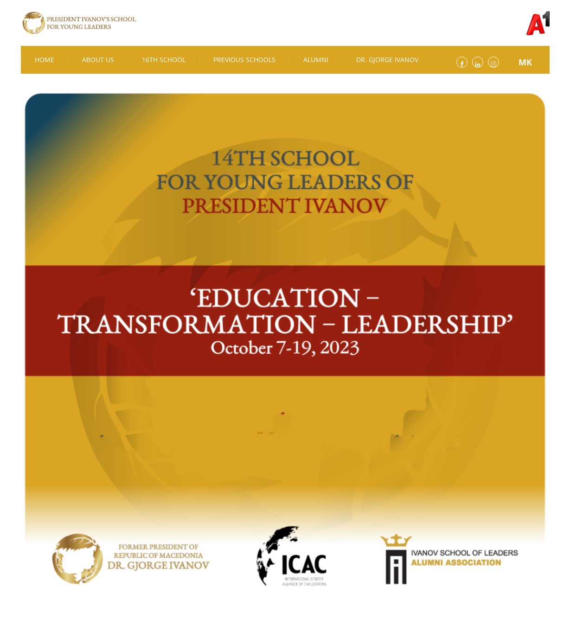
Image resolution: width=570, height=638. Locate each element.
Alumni (315, 59)
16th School (164, 59)
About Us (98, 59)
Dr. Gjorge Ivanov (387, 59)
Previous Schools (244, 59)
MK (525, 62)
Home (44, 59)
